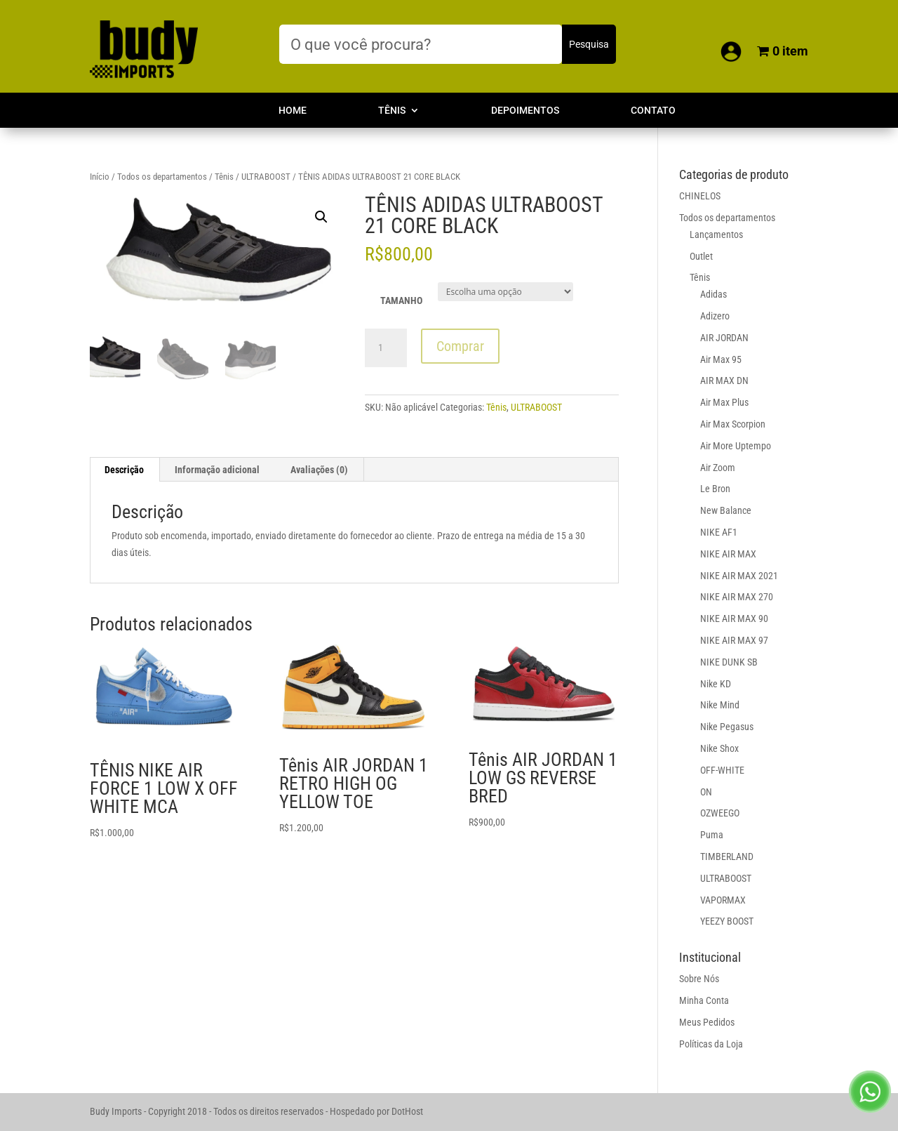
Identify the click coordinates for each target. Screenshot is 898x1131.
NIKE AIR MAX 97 (734, 640)
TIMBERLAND (726, 856)
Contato (653, 110)
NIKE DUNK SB (729, 662)
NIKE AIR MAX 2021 (739, 575)
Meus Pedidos (707, 1022)
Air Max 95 (721, 359)
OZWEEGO (719, 813)
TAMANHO (401, 300)
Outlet (701, 256)
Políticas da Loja (711, 1044)
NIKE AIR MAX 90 (734, 618)
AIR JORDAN (724, 337)
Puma (711, 834)
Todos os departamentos (162, 176)
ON (706, 792)
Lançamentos (716, 234)
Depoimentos (525, 110)
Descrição (124, 469)
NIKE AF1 (718, 532)
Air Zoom (717, 467)
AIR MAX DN (724, 380)
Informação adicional (217, 469)
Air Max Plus (724, 402)
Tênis (392, 110)
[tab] (124, 470)
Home (293, 110)
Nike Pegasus (726, 726)
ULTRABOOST (265, 176)
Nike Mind (719, 704)
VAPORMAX (723, 900)
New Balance (725, 510)
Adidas (713, 294)
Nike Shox (719, 748)
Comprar (460, 346)
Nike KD (715, 683)
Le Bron (715, 488)
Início (99, 176)
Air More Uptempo (735, 445)
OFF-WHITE (722, 770)
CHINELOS (700, 195)
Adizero (715, 316)
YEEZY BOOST (726, 921)
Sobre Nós (699, 978)
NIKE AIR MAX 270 (736, 596)
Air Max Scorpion (732, 424)
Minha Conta (704, 1000)
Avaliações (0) (319, 469)
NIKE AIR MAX (728, 554)
